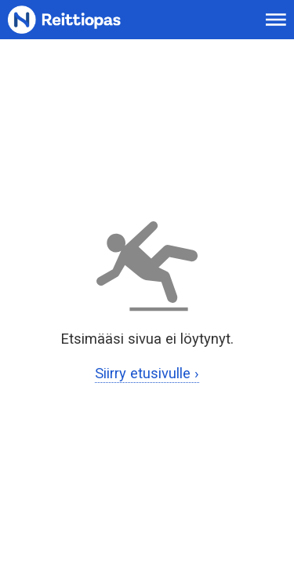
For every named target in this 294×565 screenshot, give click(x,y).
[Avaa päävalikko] (276, 19)
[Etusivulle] (83, 20)
